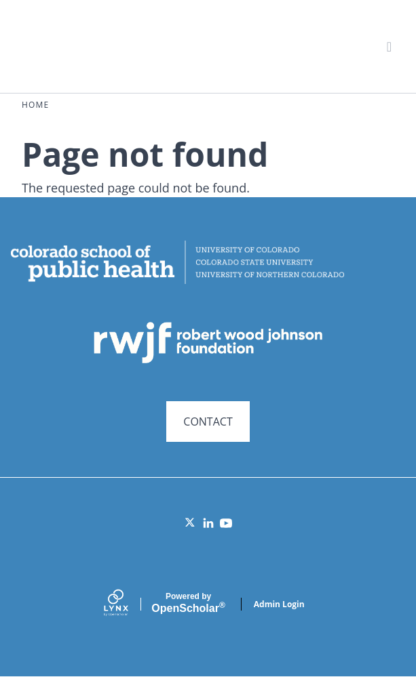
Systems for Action (126, 45)
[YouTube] (226, 523)
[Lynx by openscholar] (127, 604)
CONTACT (207, 421)
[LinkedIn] (208, 523)
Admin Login (279, 604)
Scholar (188, 603)
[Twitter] (191, 523)
